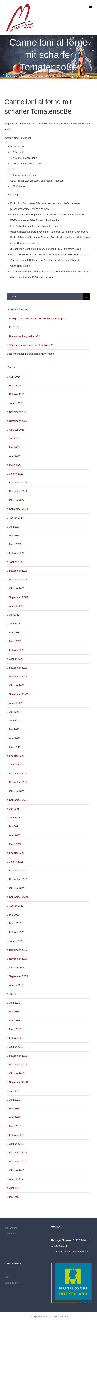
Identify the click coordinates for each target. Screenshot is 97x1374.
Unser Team (11, 1282)
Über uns (9, 1277)
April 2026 (15, 376)
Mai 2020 (14, 914)
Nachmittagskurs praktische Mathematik (31, 353)
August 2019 (16, 985)
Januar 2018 (16, 1143)
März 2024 (15, 544)
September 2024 (18, 509)
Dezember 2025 (18, 412)
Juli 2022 (14, 711)
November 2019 (18, 958)
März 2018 (15, 1126)
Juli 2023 (14, 614)
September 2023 (18, 597)
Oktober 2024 (16, 500)
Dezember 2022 (18, 667)
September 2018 (18, 1082)
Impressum (10, 1228)
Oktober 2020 (16, 888)
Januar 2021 (16, 861)
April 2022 (15, 738)
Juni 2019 (14, 1002)
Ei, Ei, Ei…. (15, 327)
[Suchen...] (45, 296)
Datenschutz (11, 1233)
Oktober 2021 (16, 791)
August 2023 (16, 606)
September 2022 (18, 694)
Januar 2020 (16, 941)
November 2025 (18, 421)
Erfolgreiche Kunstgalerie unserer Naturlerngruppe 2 (38, 318)
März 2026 (15, 385)
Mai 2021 (14, 826)
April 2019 (15, 1020)
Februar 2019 (16, 1038)
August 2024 (16, 517)
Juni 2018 (14, 1099)
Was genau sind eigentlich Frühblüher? (31, 345)
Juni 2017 (14, 1187)
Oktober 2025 (16, 429)
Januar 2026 (16, 403)
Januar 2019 (16, 1046)
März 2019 (15, 1029)
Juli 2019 (14, 994)
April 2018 (15, 1117)
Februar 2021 (16, 853)
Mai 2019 (14, 1011)
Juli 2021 (14, 808)
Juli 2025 (14, 438)
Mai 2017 (14, 1196)
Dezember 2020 (18, 870)
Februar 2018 (16, 1135)
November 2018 (18, 1064)
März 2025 (15, 465)
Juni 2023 (14, 623)
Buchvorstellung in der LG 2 (24, 336)
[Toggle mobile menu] (91, 6)
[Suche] (86, 296)
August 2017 (16, 1179)
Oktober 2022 (16, 685)
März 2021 (15, 844)
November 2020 (18, 879)
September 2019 (18, 976)
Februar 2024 (16, 553)
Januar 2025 (16, 473)
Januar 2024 (16, 562)
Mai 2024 (14, 535)
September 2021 (18, 800)
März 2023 (15, 641)
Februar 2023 (16, 650)
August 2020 (16, 905)
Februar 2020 (16, 932)
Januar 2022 (16, 764)
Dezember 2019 (18, 950)
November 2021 (18, 782)
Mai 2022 (14, 729)
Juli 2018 (14, 1091)
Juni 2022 (14, 720)
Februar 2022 (16, 755)
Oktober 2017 (16, 1170)
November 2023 (18, 579)
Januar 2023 (16, 658)
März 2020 (15, 923)
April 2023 (15, 632)
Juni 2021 (14, 817)
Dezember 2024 (18, 482)
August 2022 (16, 703)
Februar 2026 (16, 394)
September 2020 (18, 897)
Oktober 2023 (16, 588)
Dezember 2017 (18, 1152)
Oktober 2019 (16, 967)
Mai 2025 (14, 447)
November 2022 (18, 676)
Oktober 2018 (16, 1073)
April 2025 (15, 456)
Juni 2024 (14, 526)
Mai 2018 (14, 1108)
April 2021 (15, 835)
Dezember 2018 (18, 1055)
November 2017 (18, 1161)
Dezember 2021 (18, 773)
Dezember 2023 (18, 570)
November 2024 (18, 491)
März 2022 (15, 747)
